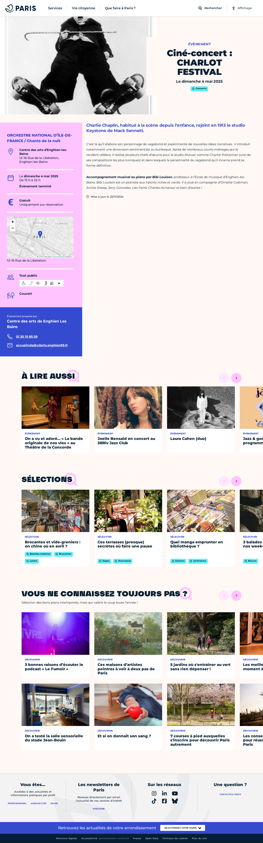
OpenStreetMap (58, 257)
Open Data (151, 838)
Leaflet (40, 257)
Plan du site (199, 838)
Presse (137, 838)
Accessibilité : (105, 838)
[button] (40, 234)
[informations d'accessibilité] (41, 283)
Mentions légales (66, 838)
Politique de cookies (175, 838)
